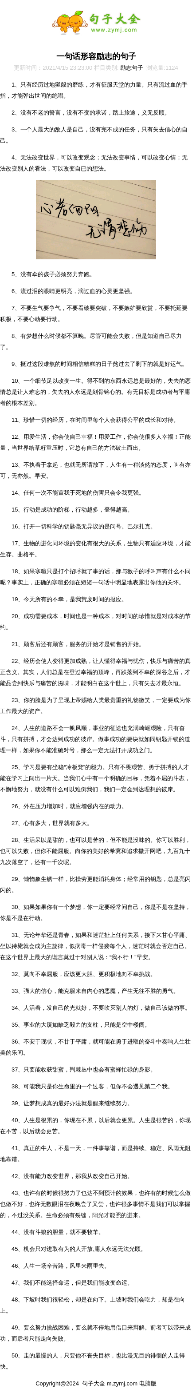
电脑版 (148, 1383)
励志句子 (131, 67)
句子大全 (93, 1383)
